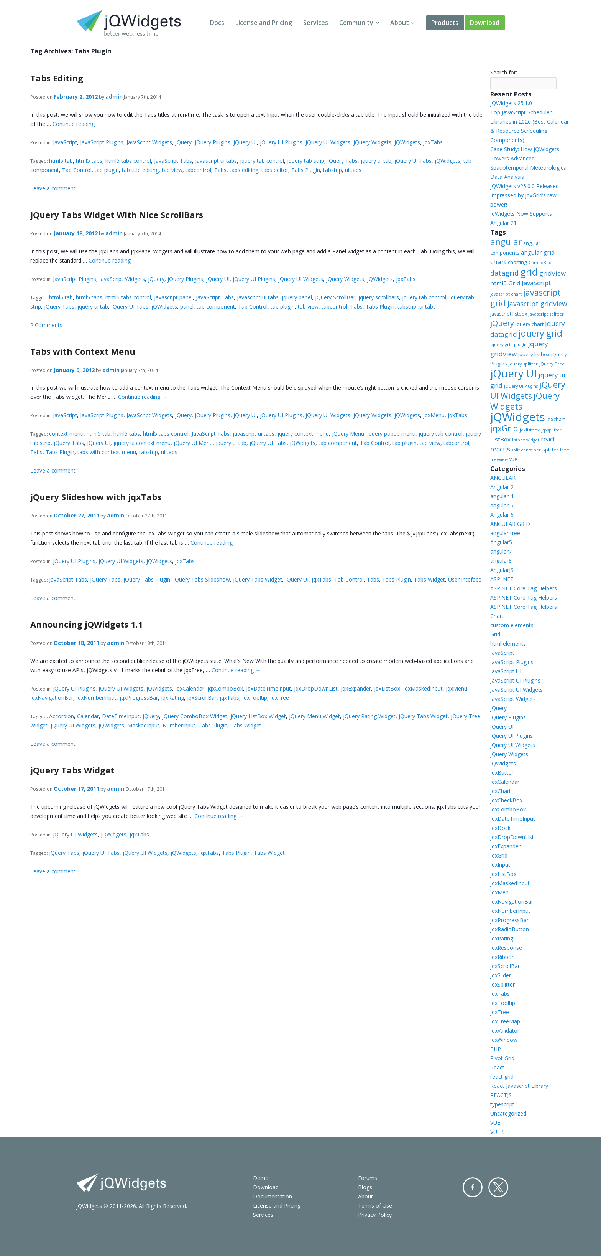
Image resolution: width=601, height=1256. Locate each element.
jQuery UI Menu (193, 442)
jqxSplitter (502, 984)
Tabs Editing (56, 78)
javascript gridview (537, 303)
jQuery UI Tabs (413, 160)
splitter (550, 449)
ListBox (500, 439)
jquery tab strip (305, 160)
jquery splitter (523, 364)
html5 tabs (89, 160)
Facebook (473, 1187)
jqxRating (172, 697)
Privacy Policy (375, 1214)
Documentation (272, 1196)
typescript (502, 1104)
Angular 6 (502, 514)
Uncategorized (508, 1113)
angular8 (501, 560)
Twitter (498, 1187)
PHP (495, 1049)
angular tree (505, 533)
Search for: (503, 72)
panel (187, 306)
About (399, 22)
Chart (497, 616)
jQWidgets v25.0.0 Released (524, 186)
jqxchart (556, 419)
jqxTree (279, 697)
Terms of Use (375, 1205)
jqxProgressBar (139, 697)
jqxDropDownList (316, 688)
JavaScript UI (505, 671)
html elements (508, 643)
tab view (172, 170)
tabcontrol (198, 170)
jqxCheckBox (506, 800)
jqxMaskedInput (423, 688)
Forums (367, 1178)
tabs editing (244, 170)
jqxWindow (503, 1039)
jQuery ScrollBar (335, 297)
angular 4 (501, 496)
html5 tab (61, 160)
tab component (216, 306)
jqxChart (500, 791)
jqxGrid (504, 428)
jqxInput (500, 864)
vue (513, 459)
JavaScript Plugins (101, 142)
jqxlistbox (530, 430)
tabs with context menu (106, 452)
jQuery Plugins (212, 142)
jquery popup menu (391, 433)
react (548, 439)
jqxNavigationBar (51, 697)
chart (498, 261)
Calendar (88, 716)
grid (529, 271)
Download (484, 22)
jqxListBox (387, 688)
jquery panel (297, 297)
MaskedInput (143, 725)
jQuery (183, 142)
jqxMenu (434, 415)
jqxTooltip (254, 697)
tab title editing (140, 170)
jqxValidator (504, 1030)
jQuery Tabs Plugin (146, 579)
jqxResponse (506, 947)
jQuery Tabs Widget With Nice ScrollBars (116, 214)
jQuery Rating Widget (369, 716)
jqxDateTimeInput (268, 688)
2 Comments (46, 325)
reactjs (500, 449)
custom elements (512, 625)
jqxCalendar (189, 688)
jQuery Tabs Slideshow (201, 579)
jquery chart (530, 324)
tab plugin (107, 170)
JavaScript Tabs (173, 160)
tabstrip (332, 170)
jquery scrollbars (378, 297)
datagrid (504, 273)
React (497, 1067)
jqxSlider (500, 975)
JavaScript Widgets (149, 142)
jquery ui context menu (142, 442)
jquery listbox (534, 354)
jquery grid (540, 333)
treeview (499, 459)
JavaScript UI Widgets (516, 689)
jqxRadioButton (509, 929)
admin (114, 96)
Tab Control (77, 170)
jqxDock (500, 827)
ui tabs (353, 170)
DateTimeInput (121, 716)
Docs (217, 22)
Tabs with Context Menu (82, 351)
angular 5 (501, 505)
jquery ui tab (376, 160)
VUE (495, 1122)
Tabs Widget (429, 579)
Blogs (365, 1187)
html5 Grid (505, 283)
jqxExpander (356, 688)
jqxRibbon (502, 956)
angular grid (538, 252)
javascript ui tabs (216, 160)
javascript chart (506, 294)
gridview (552, 273)
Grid (495, 634)
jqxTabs (433, 142)
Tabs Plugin (305, 170)
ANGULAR (503, 477)
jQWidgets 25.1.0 (511, 103)
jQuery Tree (552, 364)
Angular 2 (502, 487)
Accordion (61, 716)
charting (517, 262)
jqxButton (502, 772)
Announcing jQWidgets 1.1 (86, 624)
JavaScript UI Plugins (515, 680)
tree (565, 449)
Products (444, 22)
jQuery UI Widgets (327, 142)
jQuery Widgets (372, 142)
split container (526, 450)
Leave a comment (53, 188)
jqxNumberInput (96, 697)
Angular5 (501, 542)
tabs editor (274, 170)
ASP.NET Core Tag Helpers (523, 588)
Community (356, 22)
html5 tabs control (128, 160)
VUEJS (497, 1131)
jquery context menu (303, 433)
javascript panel (173, 297)
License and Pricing (263, 22)
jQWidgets (407, 142)
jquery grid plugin (508, 344)
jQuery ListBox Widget (258, 716)
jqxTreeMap (505, 1021)
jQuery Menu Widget (314, 716)
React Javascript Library (519, 1085)
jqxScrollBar (202, 697)
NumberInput (179, 725)
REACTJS (501, 1095)
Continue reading (77, 123)
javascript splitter (546, 314)
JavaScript (65, 142)
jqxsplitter (551, 430)
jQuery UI (245, 142)
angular (506, 241)
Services (315, 22)
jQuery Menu (348, 433)
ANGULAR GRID (510, 523)
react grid (502, 1076)
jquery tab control (262, 160)
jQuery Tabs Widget (257, 579)
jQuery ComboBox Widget (194, 716)
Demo (261, 1178)
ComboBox (540, 262)
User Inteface (464, 579)
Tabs (220, 170)
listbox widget (525, 440)
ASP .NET (502, 579)
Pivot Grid (502, 1058)
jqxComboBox (225, 688)
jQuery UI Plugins (281, 142)
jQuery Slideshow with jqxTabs (95, 496)
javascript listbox (508, 314)
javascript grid (525, 298)
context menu (66, 433)
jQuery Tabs (342, 160)
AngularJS (502, 569)
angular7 (501, 551)
